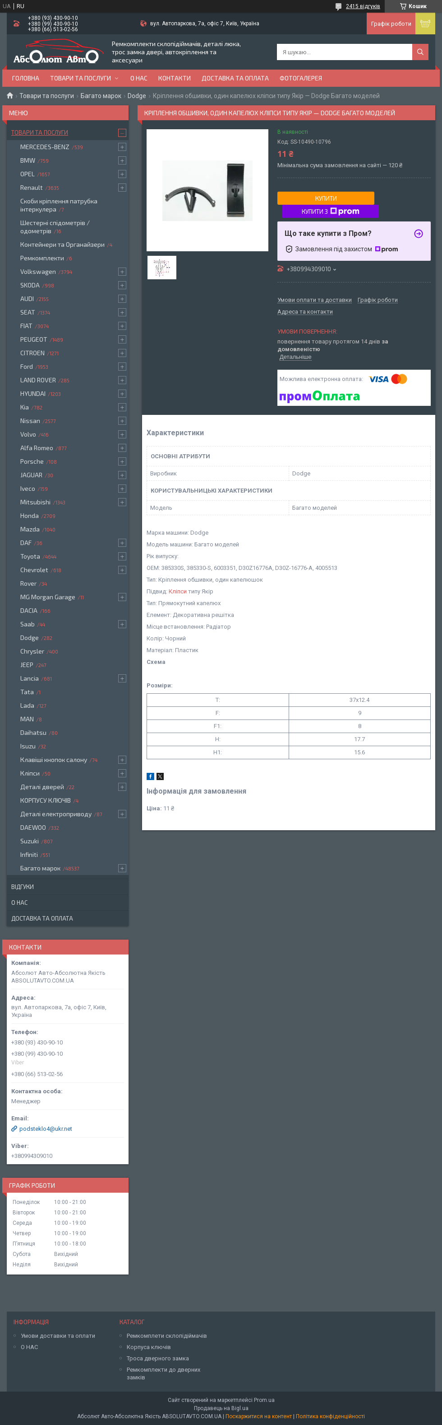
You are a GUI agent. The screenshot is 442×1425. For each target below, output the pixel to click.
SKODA (30, 285)
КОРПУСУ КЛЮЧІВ (45, 800)
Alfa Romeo (36, 447)
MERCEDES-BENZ (44, 146)
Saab (27, 624)
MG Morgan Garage (47, 597)
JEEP (26, 664)
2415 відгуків (363, 6)
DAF (26, 542)
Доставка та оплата (235, 78)
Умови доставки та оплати (58, 1335)
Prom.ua (264, 1400)
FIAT (26, 325)
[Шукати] (420, 52)
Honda (29, 515)
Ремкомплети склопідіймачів (167, 1335)
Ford (26, 366)
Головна (25, 78)
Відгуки (22, 886)
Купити (326, 198)
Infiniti (29, 854)
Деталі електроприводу (56, 814)
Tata (27, 692)
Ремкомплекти (42, 258)
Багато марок (101, 95)
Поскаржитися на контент (259, 1416)
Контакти (174, 78)
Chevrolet (34, 570)
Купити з (330, 211)
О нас (138, 78)
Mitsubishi (35, 502)
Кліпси (178, 591)
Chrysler (32, 651)
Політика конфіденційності (330, 1416)
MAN (27, 719)
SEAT (27, 312)
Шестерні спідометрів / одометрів (55, 227)
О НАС (29, 1347)
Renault (31, 187)
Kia (24, 407)
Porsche (32, 461)
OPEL (27, 174)
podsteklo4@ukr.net (45, 1128)
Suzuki (29, 841)
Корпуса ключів (149, 1347)
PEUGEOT (33, 339)
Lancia (29, 678)
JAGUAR (31, 475)
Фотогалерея (301, 78)
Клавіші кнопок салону (53, 759)
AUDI (27, 298)
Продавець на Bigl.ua (221, 1408)
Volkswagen (38, 271)
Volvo (28, 434)
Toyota (30, 556)
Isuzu (28, 746)
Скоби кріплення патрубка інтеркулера (58, 205)
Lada (27, 705)
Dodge (137, 95)
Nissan (30, 420)
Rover (28, 583)
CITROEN (32, 353)
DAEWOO (33, 827)
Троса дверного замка (158, 1358)
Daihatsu (33, 732)
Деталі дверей (42, 786)
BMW (27, 160)
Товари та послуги (80, 78)
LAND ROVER (38, 380)
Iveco (27, 488)
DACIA (28, 610)
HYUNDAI (33, 393)
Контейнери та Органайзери (62, 244)
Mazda (30, 529)
